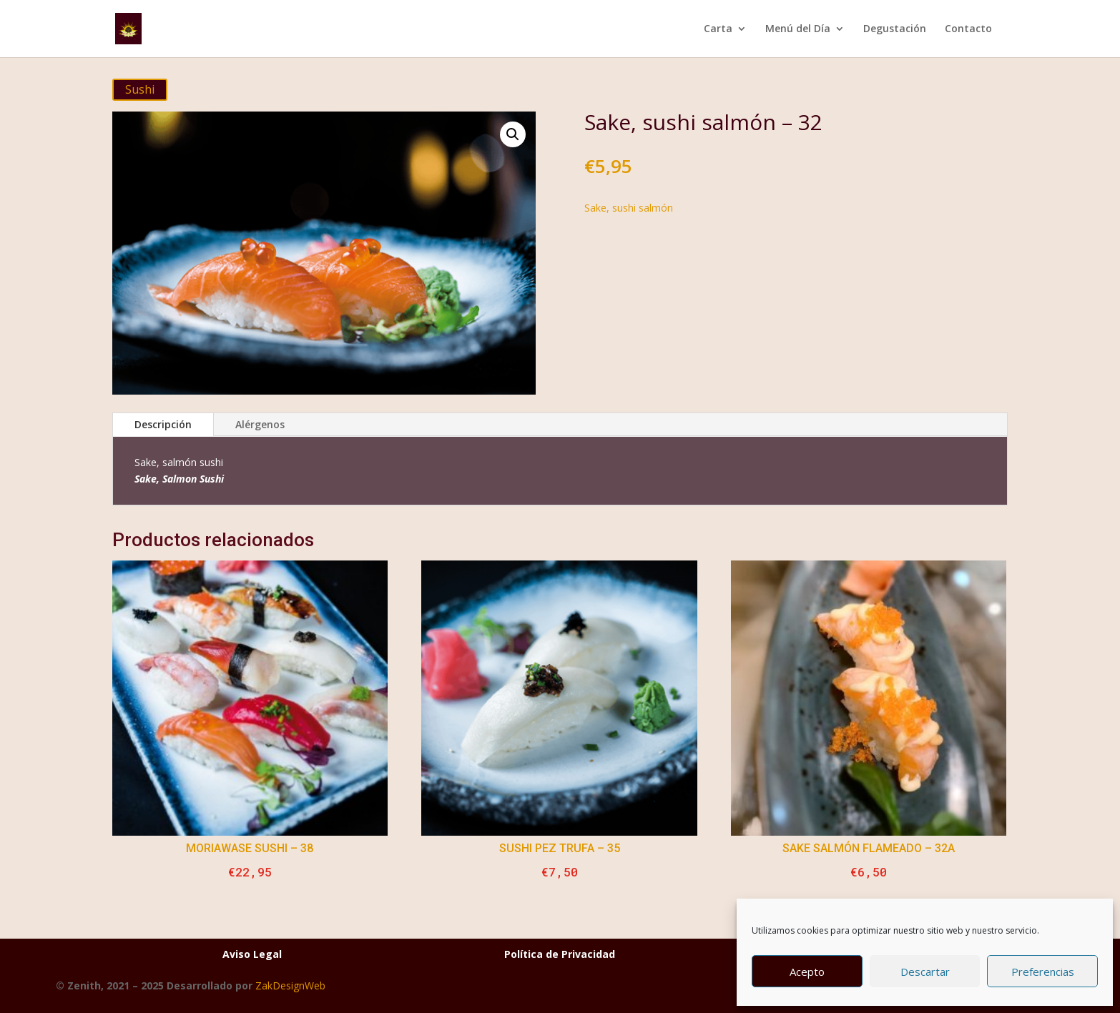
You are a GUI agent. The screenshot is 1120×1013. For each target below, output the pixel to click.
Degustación (894, 29)
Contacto (968, 29)
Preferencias (1042, 971)
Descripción (163, 424)
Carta (718, 29)
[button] (513, 134)
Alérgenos (260, 424)
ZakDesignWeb (290, 985)
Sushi (139, 89)
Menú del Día (797, 29)
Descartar (925, 971)
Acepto (807, 971)
